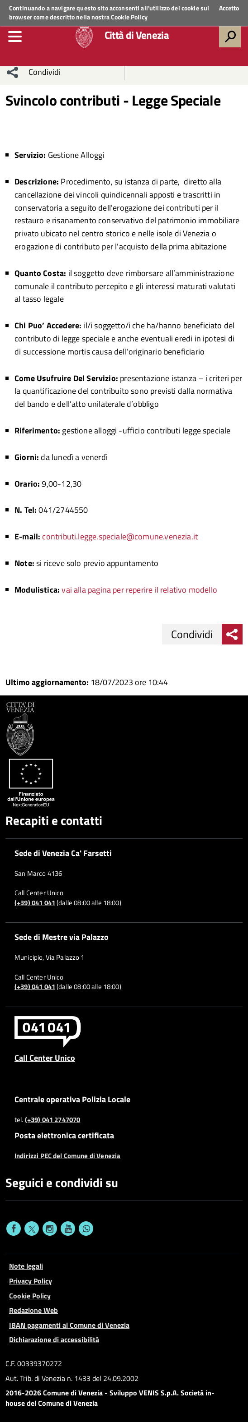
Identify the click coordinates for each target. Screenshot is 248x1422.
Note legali (26, 1266)
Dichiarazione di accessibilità (54, 1339)
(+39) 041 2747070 (53, 1120)
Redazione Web (33, 1310)
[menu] (15, 36)
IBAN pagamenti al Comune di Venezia (69, 1325)
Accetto (229, 8)
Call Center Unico (44, 1058)
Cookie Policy (129, 17)
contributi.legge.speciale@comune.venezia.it (120, 536)
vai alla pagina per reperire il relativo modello (139, 590)
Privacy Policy (30, 1280)
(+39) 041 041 (34, 903)
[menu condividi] (12, 72)
